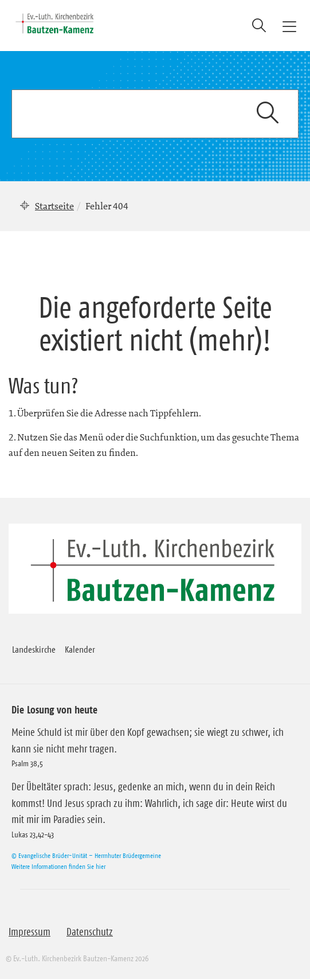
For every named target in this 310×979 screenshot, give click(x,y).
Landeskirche (34, 649)
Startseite (54, 206)
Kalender (80, 649)
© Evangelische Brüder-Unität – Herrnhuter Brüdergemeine (86, 855)
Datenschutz (89, 932)
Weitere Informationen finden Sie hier (58, 866)
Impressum (29, 932)
